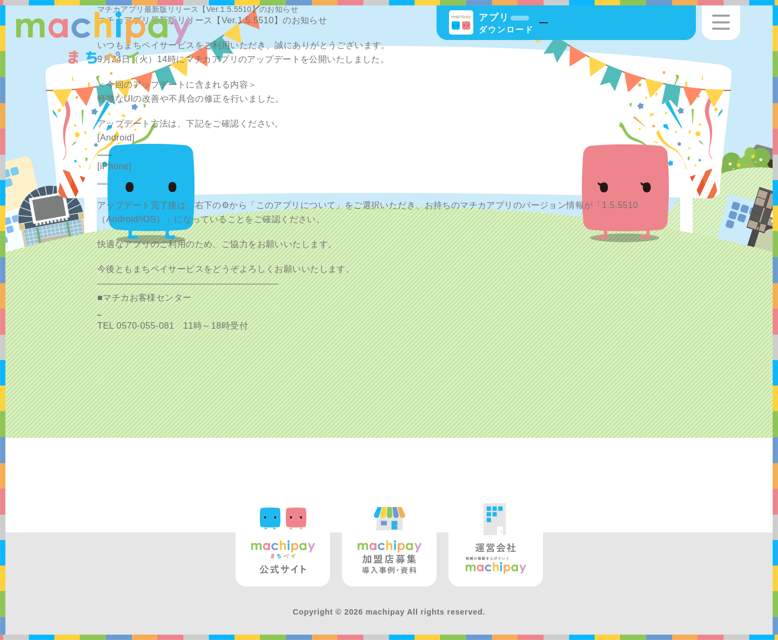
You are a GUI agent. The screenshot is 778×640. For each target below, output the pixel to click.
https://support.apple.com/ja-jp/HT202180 (183, 180)
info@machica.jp (131, 311)
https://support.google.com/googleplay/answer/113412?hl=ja (221, 151)
